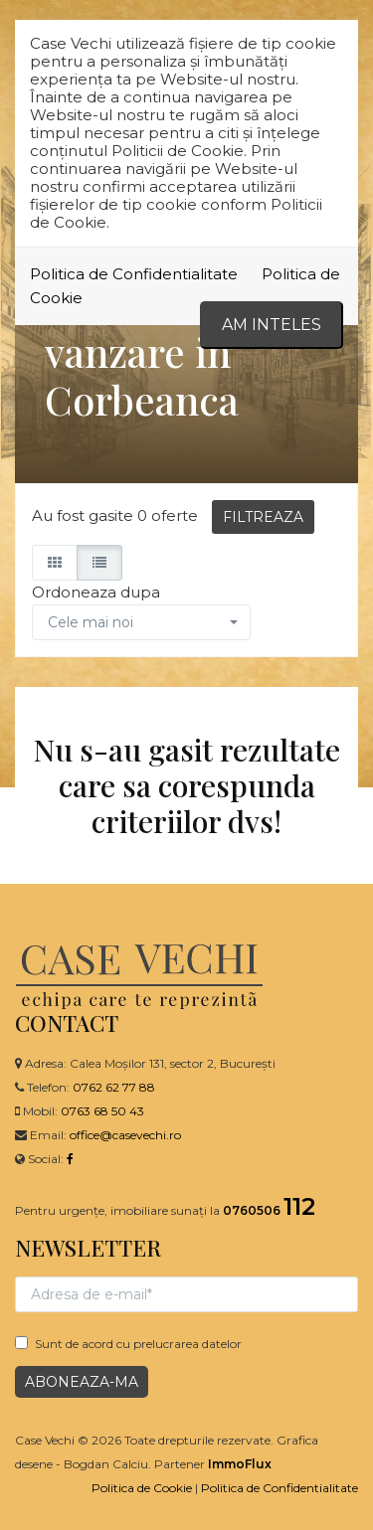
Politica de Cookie (142, 1487)
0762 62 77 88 (114, 1087)
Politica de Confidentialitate (134, 273)
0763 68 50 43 (102, 1111)
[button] (141, 622)
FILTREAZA (263, 517)
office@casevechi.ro (125, 1134)
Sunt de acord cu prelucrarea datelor (128, 1343)
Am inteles (271, 324)
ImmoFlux (240, 1463)
